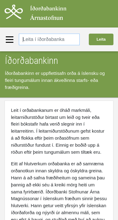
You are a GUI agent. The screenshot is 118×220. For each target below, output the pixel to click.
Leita (101, 39)
